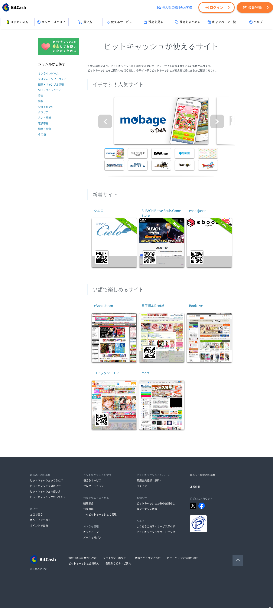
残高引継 (88, 509)
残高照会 (88, 503)
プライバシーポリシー (116, 558)
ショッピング (45, 106)
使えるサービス (119, 22)
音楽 (40, 95)
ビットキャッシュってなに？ (46, 480)
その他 (42, 134)
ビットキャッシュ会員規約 (83, 563)
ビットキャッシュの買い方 (45, 486)
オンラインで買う (40, 520)
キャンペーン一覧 (222, 22)
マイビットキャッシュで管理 (100, 514)
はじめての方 (17, 22)
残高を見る (153, 22)
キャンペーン (91, 532)
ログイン (214, 7)
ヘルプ (256, 22)
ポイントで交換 (39, 525)
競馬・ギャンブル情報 (51, 84)
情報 (40, 101)
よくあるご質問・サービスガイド (156, 526)
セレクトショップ (93, 486)
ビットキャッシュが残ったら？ (48, 497)
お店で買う (36, 514)
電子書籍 (43, 123)
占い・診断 (44, 117)
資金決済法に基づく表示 (82, 558)
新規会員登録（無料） (149, 480)
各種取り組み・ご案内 (118, 563)
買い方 (85, 22)
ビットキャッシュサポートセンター (157, 532)
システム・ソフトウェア (52, 79)
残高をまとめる (187, 22)
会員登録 (252, 7)
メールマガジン (92, 537)
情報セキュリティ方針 (147, 558)
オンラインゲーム (48, 73)
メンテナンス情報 (147, 509)
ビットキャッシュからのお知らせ (156, 503)
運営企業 (195, 487)
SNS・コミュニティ (49, 90)
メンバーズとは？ (51, 22)
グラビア (43, 112)
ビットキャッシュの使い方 (45, 491)
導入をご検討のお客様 (174, 7)
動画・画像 (44, 129)
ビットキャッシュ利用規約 (182, 558)
